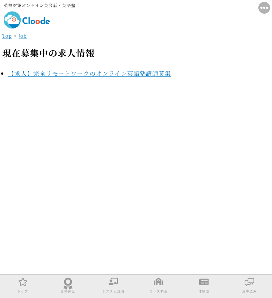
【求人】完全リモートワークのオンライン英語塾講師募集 (89, 73)
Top (7, 35)
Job (22, 35)
